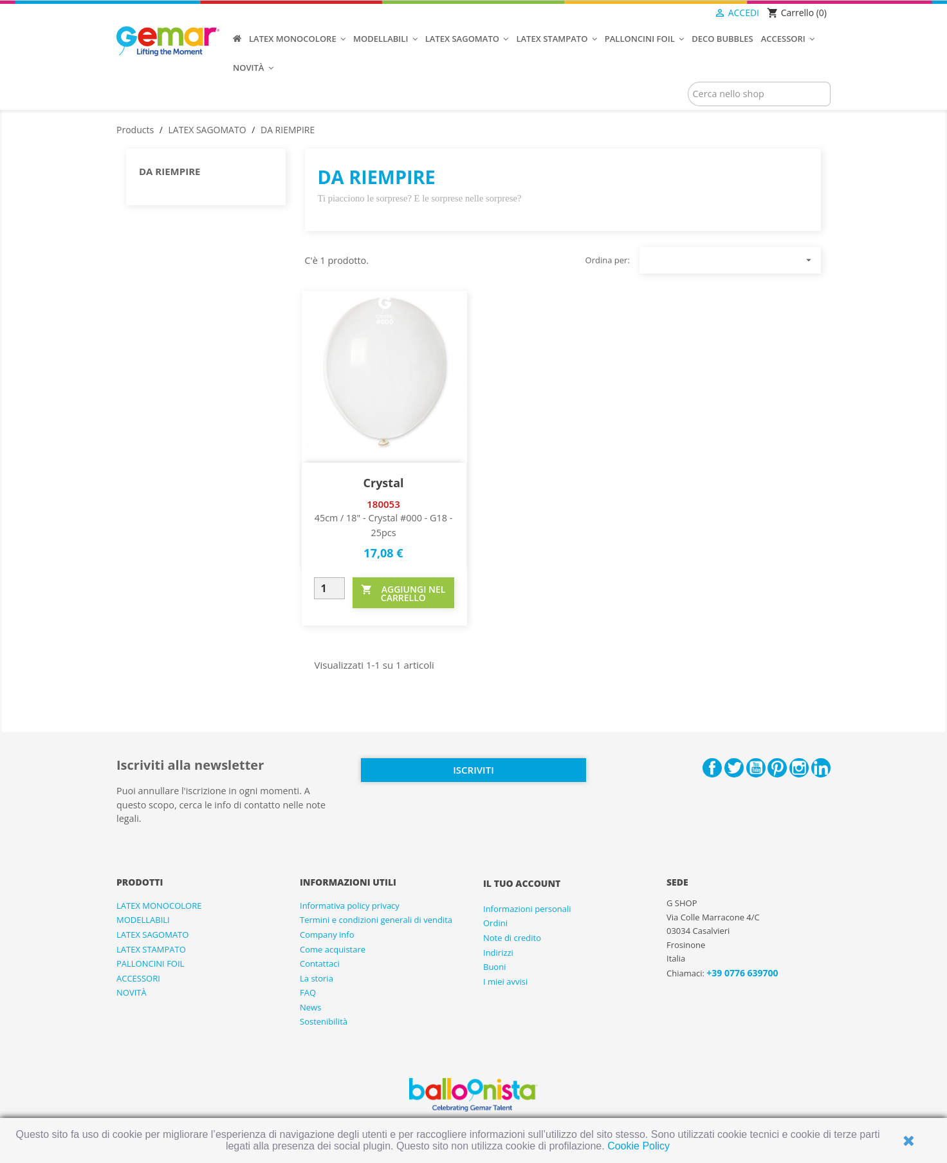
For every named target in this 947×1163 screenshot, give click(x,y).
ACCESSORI (138, 978)
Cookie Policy (638, 1145)
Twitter (734, 767)
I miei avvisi (505, 981)
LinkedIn (821, 767)
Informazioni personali (527, 909)
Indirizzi (498, 952)
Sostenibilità (323, 1021)
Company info (327, 934)
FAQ (308, 992)
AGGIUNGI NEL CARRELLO (403, 593)
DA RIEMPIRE (169, 171)
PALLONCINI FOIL (150, 963)
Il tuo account (521, 883)
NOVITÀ (131, 992)
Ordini (495, 923)
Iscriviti (473, 769)
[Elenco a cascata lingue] (688, 13)
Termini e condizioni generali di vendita (376, 920)
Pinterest (777, 767)
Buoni (494, 966)
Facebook (712, 767)
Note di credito (512, 938)
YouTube (756, 767)
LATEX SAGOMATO (152, 934)
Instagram (799, 767)
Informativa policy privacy (350, 905)
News (310, 1007)
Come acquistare (332, 949)
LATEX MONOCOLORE (158, 905)
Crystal (383, 482)
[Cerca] (759, 94)
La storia (316, 978)
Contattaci (320, 963)
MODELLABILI (143, 920)
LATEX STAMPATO (151, 949)
